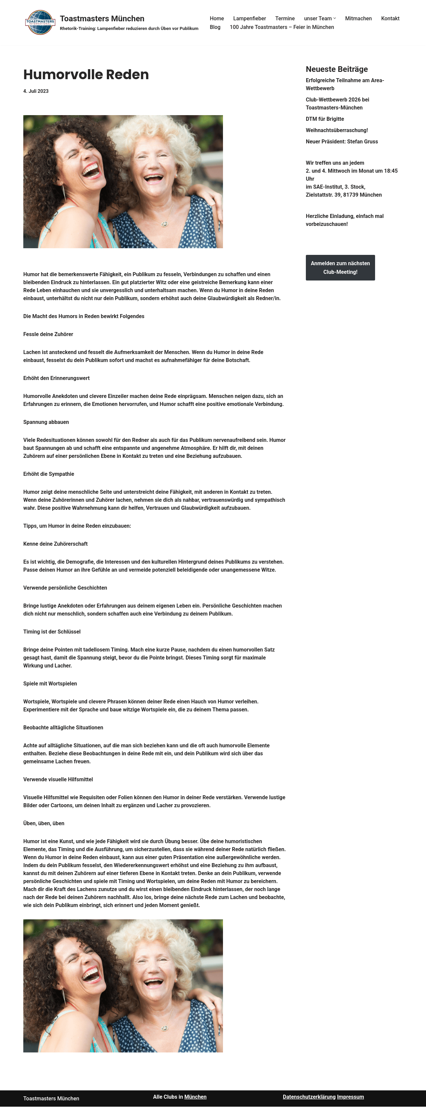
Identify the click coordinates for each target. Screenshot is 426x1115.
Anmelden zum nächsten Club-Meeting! (340, 267)
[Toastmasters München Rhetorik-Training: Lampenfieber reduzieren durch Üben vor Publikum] (110, 22)
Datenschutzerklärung (309, 1105)
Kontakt (391, 18)
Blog (215, 27)
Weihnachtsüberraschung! (337, 130)
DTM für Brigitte (325, 119)
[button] (335, 18)
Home (217, 18)
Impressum (350, 1105)
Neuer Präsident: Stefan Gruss (342, 141)
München (195, 1105)
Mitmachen (359, 18)
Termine (285, 18)
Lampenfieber (249, 18)
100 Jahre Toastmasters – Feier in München (282, 27)
